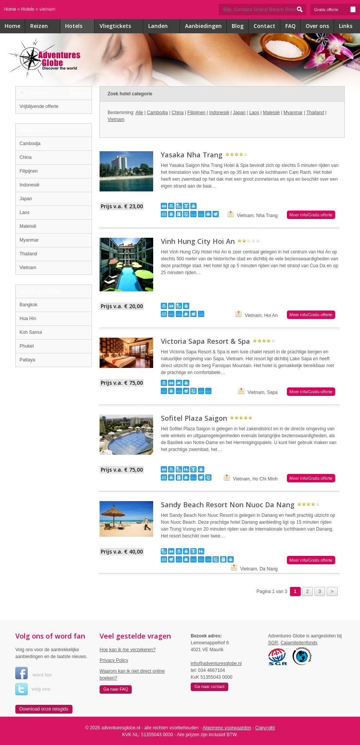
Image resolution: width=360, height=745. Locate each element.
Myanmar (29, 240)
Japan (26, 198)
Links (345, 25)
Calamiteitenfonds (299, 642)
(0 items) (79, 93)
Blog (238, 25)
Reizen (45, 26)
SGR (273, 642)
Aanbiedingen (203, 25)
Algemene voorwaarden (227, 727)
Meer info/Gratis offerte (311, 214)
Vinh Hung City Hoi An (198, 241)
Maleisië (28, 226)
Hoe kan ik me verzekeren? (127, 649)
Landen (164, 26)
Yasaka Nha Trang (192, 154)
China (25, 157)
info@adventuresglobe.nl (216, 663)
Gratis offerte (335, 9)
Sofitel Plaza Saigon (194, 418)
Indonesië (29, 185)
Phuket (27, 346)
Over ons (317, 25)
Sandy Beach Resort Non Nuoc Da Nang (228, 504)
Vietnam (28, 267)
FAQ (290, 25)
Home (10, 9)
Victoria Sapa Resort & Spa (205, 341)
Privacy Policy (114, 660)
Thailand (28, 254)
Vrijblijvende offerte (39, 106)
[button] (43, 709)
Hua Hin (28, 318)
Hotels (27, 9)
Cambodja (30, 143)
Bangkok (29, 304)
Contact (264, 25)
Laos (24, 212)
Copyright (265, 727)
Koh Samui (31, 332)
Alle (139, 112)
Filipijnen (29, 171)
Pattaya (27, 360)
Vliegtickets (121, 26)
